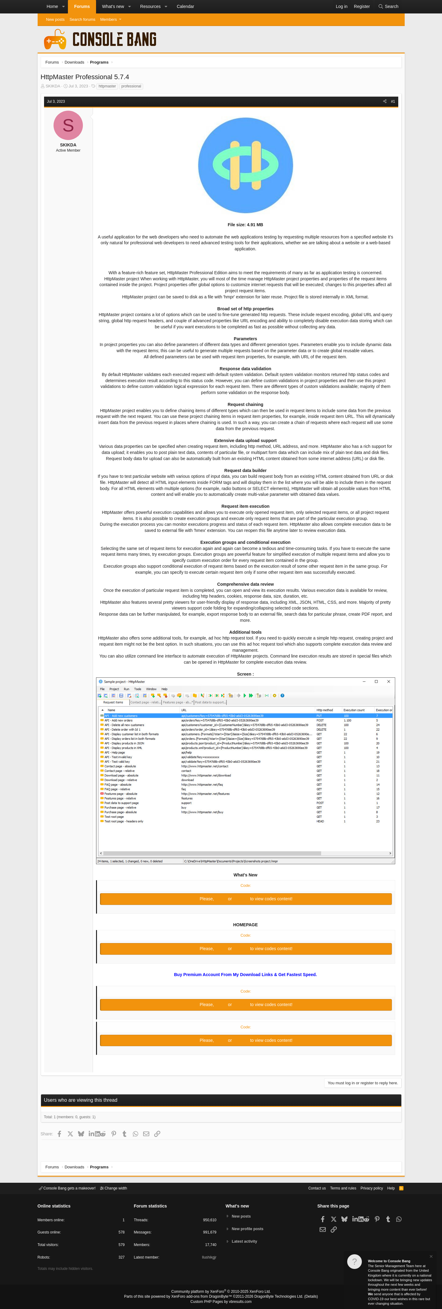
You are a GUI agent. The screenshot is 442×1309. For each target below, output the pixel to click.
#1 (391, 103)
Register (241, 898)
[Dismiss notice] (430, 1257)
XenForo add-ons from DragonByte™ (203, 1297)
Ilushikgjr (208, 1258)
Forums (82, 6)
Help (387, 1187)
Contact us (307, 1187)
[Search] (388, 6)
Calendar (185, 6)
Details (304, 1297)
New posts (55, 19)
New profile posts (248, 1228)
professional (133, 88)
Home (52, 6)
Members (108, 19)
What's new (113, 6)
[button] (63, 6)
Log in (221, 898)
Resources (150, 6)
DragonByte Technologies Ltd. (273, 1297)
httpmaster (108, 88)
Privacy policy (366, 1187)
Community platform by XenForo (221, 1292)
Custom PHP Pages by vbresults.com (221, 1302)
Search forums (82, 19)
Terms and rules (335, 1187)
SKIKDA (54, 87)
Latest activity (245, 1242)
